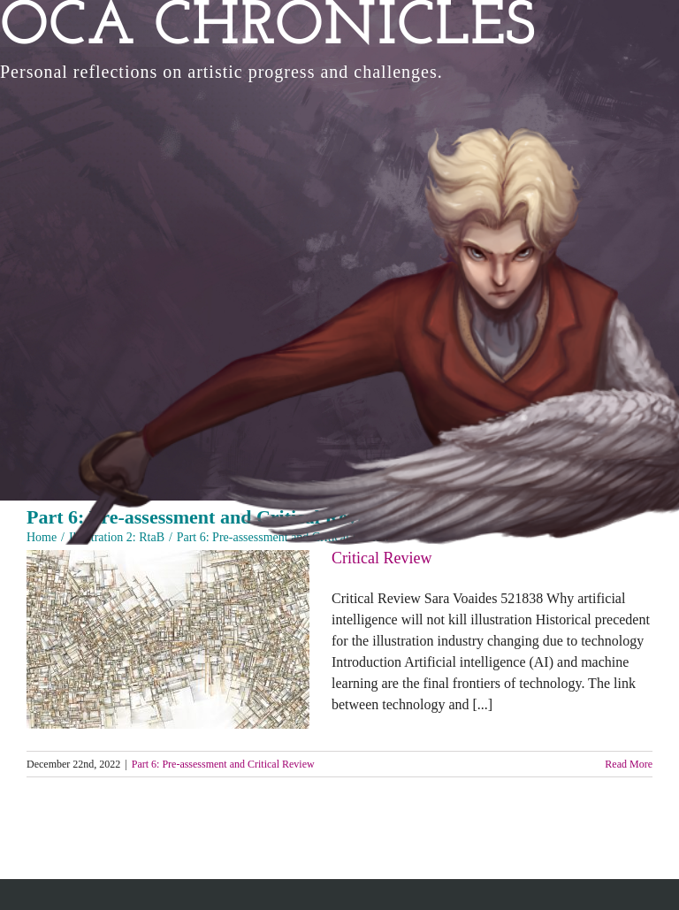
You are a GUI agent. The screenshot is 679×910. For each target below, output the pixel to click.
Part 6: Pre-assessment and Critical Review (223, 764)
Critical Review (381, 558)
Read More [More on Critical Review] (628, 764)
